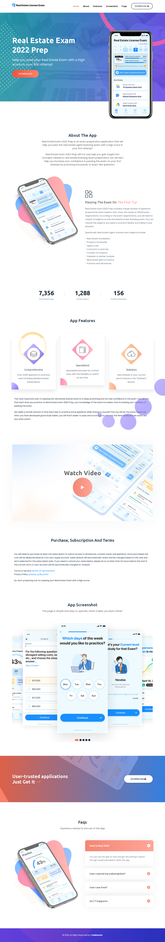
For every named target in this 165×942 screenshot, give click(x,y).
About (86, 6)
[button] (77, 740)
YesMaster (97, 935)
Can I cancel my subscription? (109, 873)
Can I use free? (100, 887)
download (142, 6)
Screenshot (112, 6)
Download (25, 73)
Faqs (124, 6)
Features (97, 6)
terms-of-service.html (43, 570)
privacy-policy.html (38, 574)
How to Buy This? (101, 845)
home (76, 6)
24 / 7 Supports (100, 901)
